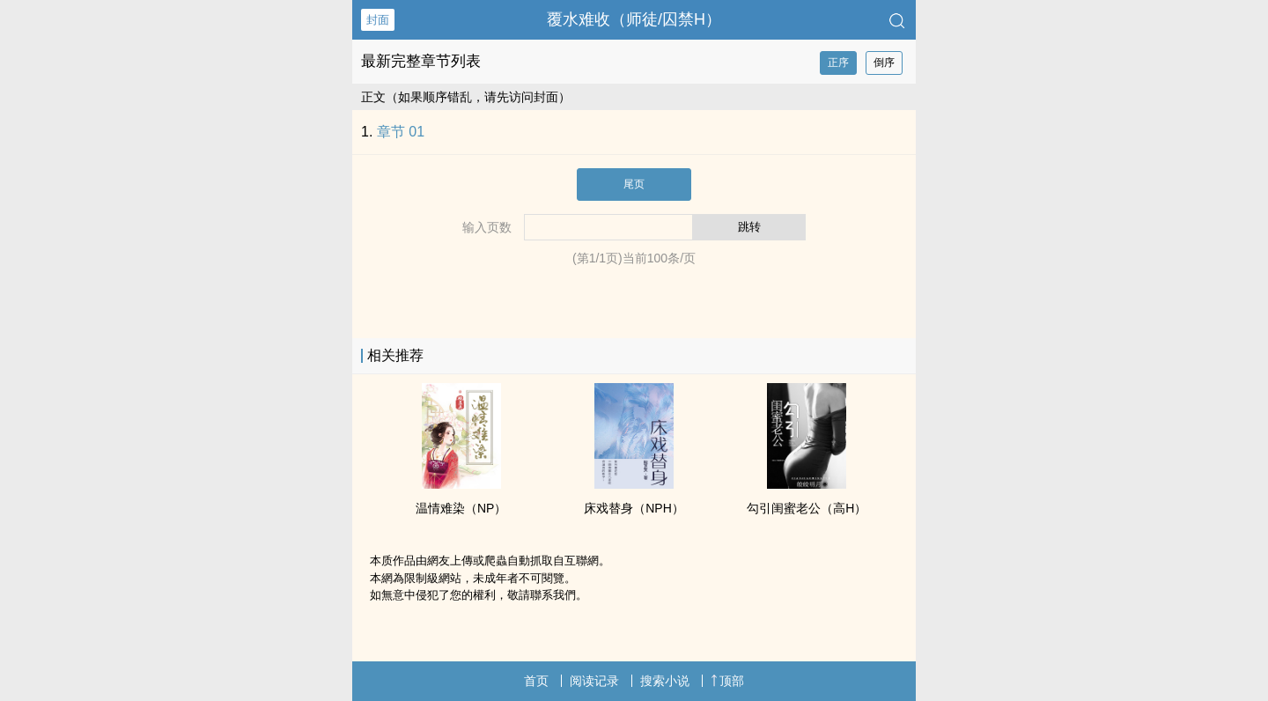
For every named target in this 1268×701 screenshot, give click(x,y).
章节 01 (400, 131)
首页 (536, 681)
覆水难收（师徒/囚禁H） (634, 19)
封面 (377, 19)
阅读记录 (594, 681)
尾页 (634, 184)
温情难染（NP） (461, 508)
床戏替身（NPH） (634, 508)
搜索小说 (664, 681)
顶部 (727, 681)
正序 (838, 62)
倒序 (884, 62)
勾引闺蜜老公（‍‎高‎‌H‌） (806, 508)
